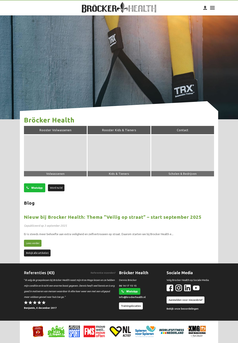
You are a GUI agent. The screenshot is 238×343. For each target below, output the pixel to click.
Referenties (35, 273)
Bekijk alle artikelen (37, 253)
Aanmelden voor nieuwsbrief (185, 299)
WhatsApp (37, 187)
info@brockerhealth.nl (132, 297)
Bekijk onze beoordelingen (182, 308)
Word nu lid (56, 187)
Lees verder (33, 243)
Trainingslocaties (131, 305)
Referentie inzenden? (103, 272)
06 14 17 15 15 (128, 285)
